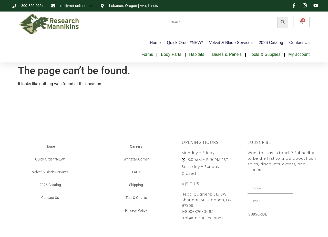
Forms (147, 54)
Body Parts (171, 54)
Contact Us (299, 42)
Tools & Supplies (265, 54)
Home (155, 42)
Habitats (196, 54)
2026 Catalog (271, 42)
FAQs (136, 172)
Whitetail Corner (136, 159)
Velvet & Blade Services (231, 42)
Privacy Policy (136, 210)
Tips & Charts (136, 198)
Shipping (136, 185)
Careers (136, 146)
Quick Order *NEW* (185, 42)
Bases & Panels (227, 54)
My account (299, 54)
